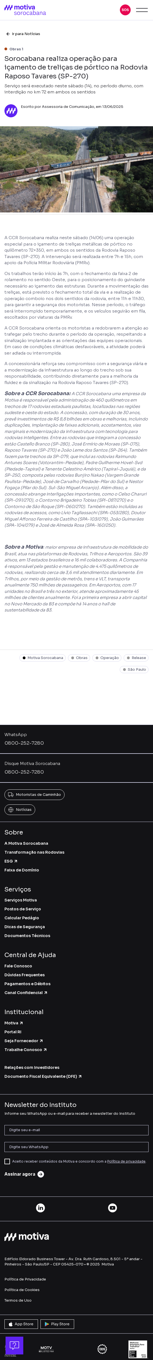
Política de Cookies (22, 1289)
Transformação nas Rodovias (34, 852)
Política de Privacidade (25, 1279)
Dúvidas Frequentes (24, 975)
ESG (11, 861)
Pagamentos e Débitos (27, 984)
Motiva (14, 1023)
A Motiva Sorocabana (26, 843)
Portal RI (12, 1032)
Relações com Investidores (31, 1067)
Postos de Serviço (22, 909)
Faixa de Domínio (21, 870)
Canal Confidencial (26, 992)
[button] (125, 10)
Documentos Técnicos (27, 935)
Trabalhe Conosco (25, 1049)
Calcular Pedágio (21, 918)
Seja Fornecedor (24, 1041)
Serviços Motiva (20, 900)
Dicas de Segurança (24, 927)
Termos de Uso (18, 1300)
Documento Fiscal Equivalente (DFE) (43, 1076)
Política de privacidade (126, 1161)
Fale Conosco (18, 966)
